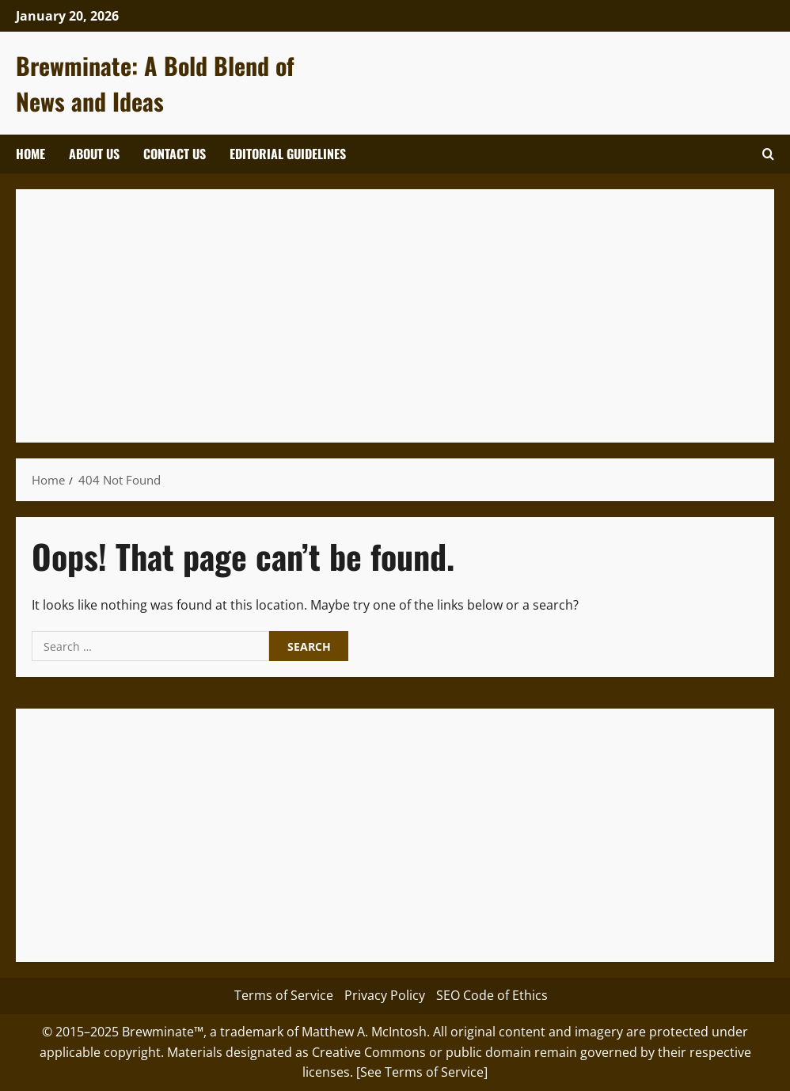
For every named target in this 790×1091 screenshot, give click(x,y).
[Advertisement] (395, 316)
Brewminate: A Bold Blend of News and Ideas (155, 83)
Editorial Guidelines (288, 153)
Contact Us (174, 153)
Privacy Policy (384, 995)
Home (30, 153)
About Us (94, 153)
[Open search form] (768, 154)
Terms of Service (283, 995)
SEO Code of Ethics (492, 995)
